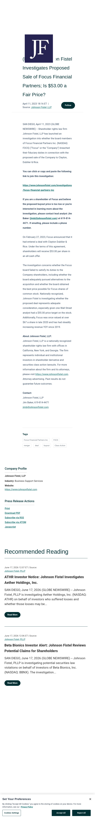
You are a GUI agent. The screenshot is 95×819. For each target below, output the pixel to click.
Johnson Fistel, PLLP (14, 571)
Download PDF (12, 513)
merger (27, 445)
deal (37, 445)
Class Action (60, 445)
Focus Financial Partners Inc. (36, 440)
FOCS (55, 440)
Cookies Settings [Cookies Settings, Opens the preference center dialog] (11, 814)
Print (7, 508)
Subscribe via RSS (14, 517)
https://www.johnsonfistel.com (21, 489)
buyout (47, 445)
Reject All (81, 814)
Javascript (10, 526)
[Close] (90, 800)
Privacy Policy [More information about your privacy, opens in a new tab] (27, 808)
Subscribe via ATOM (15, 522)
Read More (12, 615)
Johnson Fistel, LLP (41, 107)
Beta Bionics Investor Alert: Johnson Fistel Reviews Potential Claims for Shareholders (45, 648)
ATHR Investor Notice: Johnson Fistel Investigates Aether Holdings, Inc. (44, 580)
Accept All (61, 814)
